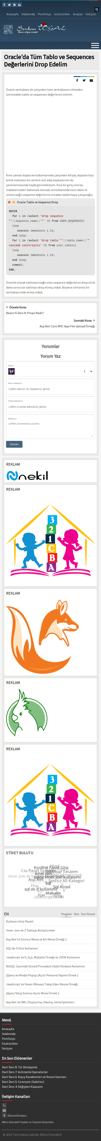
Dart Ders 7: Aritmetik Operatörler (25, 1072)
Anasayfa (12, 14)
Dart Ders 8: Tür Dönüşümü (19, 1067)
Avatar (11, 365)
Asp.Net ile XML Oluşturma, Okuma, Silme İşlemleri (40, 1002)
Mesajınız (12, 418)
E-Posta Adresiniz (15, 401)
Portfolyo (44, 14)
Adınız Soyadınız (15, 383)
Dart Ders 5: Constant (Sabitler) (23, 1082)
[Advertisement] (50, 135)
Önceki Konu (16, 307)
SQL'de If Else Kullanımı (22, 948)
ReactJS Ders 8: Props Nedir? (25, 313)
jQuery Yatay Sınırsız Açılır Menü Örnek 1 (32, 993)
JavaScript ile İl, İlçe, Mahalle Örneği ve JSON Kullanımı (43, 957)
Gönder (14, 444)
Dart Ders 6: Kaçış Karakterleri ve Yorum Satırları (34, 1077)
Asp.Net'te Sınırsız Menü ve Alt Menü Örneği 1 (36, 939)
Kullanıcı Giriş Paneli (19, 921)
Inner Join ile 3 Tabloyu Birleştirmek (30, 930)
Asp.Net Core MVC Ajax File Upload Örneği (67, 326)
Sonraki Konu (84, 320)
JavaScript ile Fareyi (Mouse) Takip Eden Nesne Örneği (42, 984)
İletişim (91, 14)
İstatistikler (62, 14)
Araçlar (78, 14)
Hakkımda (28, 14)
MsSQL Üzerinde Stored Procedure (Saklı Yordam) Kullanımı (45, 966)
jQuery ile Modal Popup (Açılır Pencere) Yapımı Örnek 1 (42, 975)
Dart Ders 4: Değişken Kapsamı (22, 1087)
